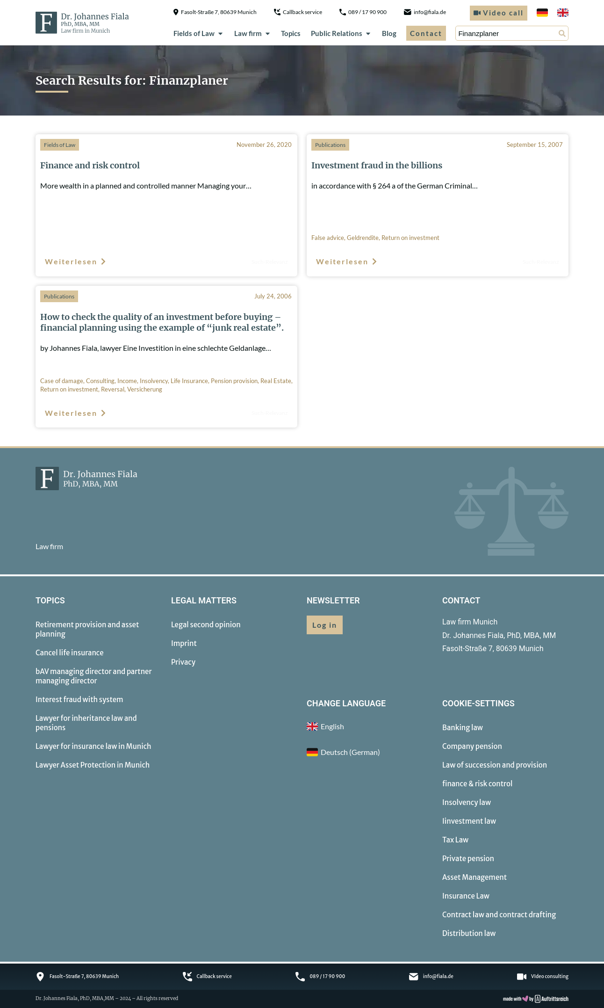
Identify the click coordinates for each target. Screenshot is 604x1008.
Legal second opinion (206, 624)
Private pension (468, 858)
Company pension (472, 746)
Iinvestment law (469, 821)
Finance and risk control (90, 165)
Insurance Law (465, 896)
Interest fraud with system (79, 699)
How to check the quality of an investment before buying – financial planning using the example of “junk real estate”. (162, 322)
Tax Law (455, 839)
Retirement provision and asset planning (87, 629)
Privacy (183, 662)
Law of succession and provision (494, 765)
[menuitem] (542, 13)
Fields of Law (198, 33)
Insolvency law (466, 802)
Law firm (252, 33)
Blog (389, 33)
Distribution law (469, 933)
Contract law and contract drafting (499, 914)
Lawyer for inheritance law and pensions (86, 723)
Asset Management (474, 877)
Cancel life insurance (70, 652)
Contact (426, 33)
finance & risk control (477, 783)
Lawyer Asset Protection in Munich (93, 765)
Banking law (462, 727)
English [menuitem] (332, 726)
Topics (291, 33)
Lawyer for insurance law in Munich (93, 746)
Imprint (184, 643)
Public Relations (341, 33)
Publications (330, 144)
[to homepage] (82, 22)
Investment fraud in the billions (376, 165)
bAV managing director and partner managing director (94, 676)
